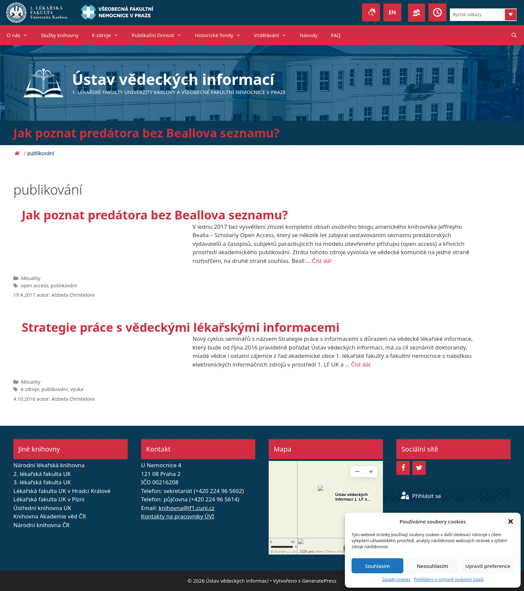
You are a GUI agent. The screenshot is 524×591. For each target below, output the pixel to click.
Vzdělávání (273, 35)
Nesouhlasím (432, 566)
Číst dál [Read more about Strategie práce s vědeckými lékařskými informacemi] (360, 364)
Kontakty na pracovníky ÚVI (177, 516)
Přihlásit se (420, 496)
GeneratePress (319, 580)
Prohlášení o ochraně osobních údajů (449, 579)
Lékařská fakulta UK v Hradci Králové (62, 491)
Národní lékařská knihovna (49, 465)
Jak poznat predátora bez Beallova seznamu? (146, 133)
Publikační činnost (160, 35)
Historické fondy (221, 35)
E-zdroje (108, 35)
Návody (308, 35)
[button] (510, 521)
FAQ (336, 35)
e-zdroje (30, 389)
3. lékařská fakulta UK (42, 482)
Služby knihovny (60, 35)
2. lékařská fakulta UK (42, 474)
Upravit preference (487, 566)
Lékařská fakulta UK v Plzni (49, 499)
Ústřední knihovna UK (42, 508)
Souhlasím (377, 566)
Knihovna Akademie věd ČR (49, 516)
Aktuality (30, 278)
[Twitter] (419, 468)
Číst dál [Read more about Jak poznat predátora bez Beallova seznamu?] (322, 261)
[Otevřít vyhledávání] (514, 35)
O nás (20, 35)
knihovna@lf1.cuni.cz (187, 508)
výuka (76, 389)
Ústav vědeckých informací (173, 79)
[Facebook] (403, 468)
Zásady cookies (396, 579)
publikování (64, 285)
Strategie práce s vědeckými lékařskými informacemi (181, 327)
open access (34, 285)
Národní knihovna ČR (41, 525)
